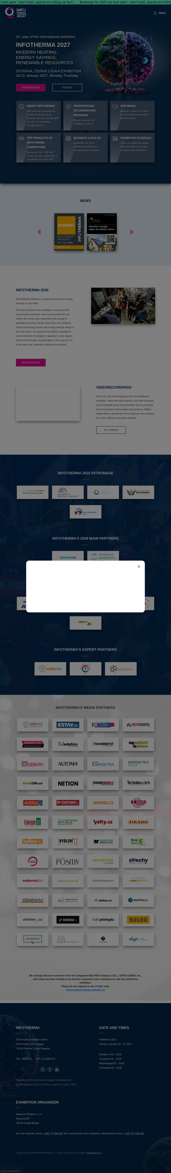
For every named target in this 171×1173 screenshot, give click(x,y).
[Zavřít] (139, 566)
